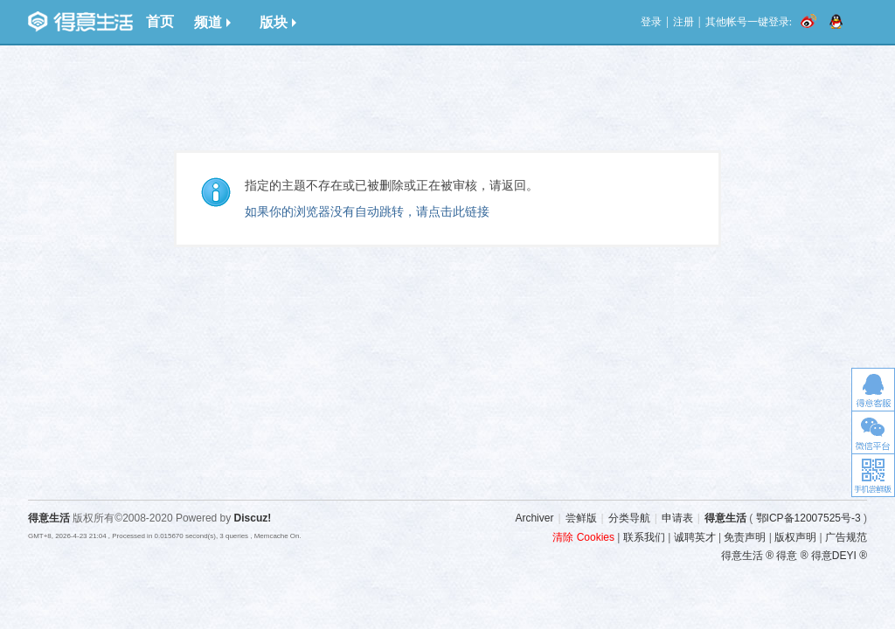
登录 (651, 22)
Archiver (534, 518)
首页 (160, 21)
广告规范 (846, 537)
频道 (212, 22)
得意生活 (725, 518)
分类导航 (629, 518)
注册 (683, 22)
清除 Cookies (583, 537)
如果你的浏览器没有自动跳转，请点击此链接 (367, 211)
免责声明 (745, 537)
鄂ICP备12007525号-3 (808, 518)
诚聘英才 (695, 537)
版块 (278, 22)
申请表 (677, 518)
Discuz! (253, 518)
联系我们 (644, 537)
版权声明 (795, 537)
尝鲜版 (581, 518)
